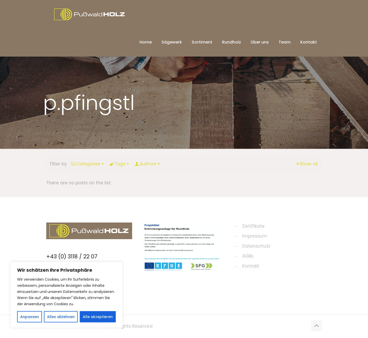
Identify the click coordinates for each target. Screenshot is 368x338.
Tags (119, 164)
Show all (306, 164)
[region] (66, 295)
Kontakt (250, 266)
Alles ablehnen (61, 316)
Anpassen (29, 316)
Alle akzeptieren (98, 316)
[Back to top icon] (316, 325)
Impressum (254, 236)
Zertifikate (253, 226)
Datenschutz (256, 246)
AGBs (248, 256)
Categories (88, 164)
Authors (147, 164)
